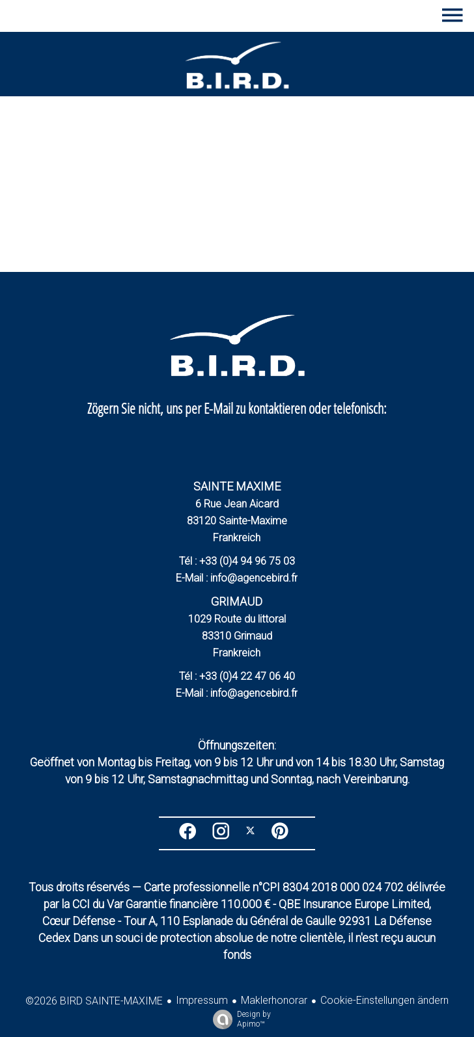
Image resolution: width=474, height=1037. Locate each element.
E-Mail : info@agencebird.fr (237, 578)
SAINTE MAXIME (237, 486)
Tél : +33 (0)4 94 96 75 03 (237, 561)
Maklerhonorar (274, 1000)
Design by (238, 1019)
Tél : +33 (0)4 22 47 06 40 (237, 676)
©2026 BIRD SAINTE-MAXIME (94, 1001)
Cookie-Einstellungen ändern (384, 1000)
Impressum (202, 1000)
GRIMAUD (236, 601)
